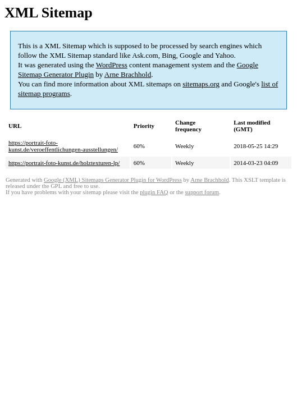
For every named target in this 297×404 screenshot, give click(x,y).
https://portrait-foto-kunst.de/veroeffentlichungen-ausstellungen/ (63, 146)
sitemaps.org (201, 84)
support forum (202, 192)
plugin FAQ (154, 192)
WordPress (111, 65)
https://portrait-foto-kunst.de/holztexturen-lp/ (64, 162)
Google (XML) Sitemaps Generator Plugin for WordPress (113, 180)
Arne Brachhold (127, 74)
